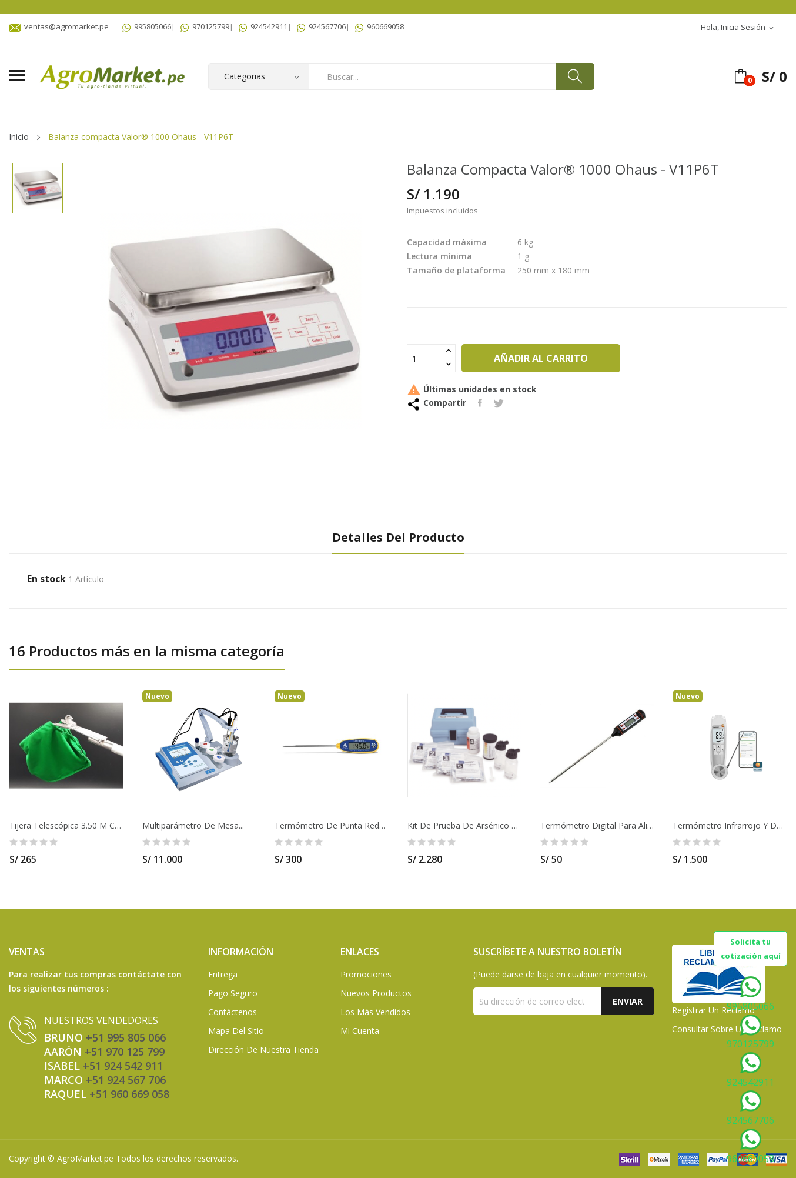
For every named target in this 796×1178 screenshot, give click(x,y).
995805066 (146, 26)
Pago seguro (232, 993)
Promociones (366, 974)
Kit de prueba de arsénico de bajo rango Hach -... (464, 825)
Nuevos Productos (376, 993)
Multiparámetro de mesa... (193, 825)
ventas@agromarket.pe (59, 26)
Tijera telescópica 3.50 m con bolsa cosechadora (66, 825)
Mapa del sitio (236, 1030)
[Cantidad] (424, 358)
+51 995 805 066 (126, 1037)
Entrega (223, 974)
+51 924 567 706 (126, 1080)
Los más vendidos (375, 1011)
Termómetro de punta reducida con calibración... (332, 825)
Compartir (480, 403)
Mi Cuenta (359, 1030)
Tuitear (499, 403)
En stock (46, 578)
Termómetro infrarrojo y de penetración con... (730, 825)
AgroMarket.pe (85, 1158)
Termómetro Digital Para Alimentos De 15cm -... (597, 825)
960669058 (379, 26)
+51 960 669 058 (129, 1094)
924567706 (321, 26)
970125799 (204, 26)
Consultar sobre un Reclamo (727, 1028)
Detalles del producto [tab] (398, 537)
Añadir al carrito (541, 358)
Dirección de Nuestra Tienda (263, 1049)
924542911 (263, 26)
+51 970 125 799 (125, 1051)
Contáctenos (232, 1011)
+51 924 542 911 (123, 1066)
